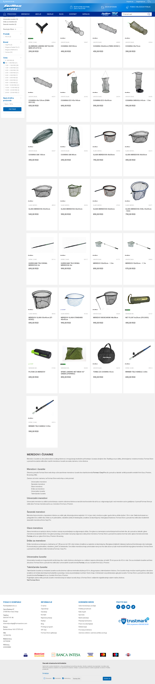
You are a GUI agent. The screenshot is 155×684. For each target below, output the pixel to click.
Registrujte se (140, 1)
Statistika (58, 678)
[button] (137, 14)
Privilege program (47, 643)
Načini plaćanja (84, 634)
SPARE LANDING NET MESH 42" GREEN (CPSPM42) (72, 389)
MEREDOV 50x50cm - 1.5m (103, 280)
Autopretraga (101, 23)
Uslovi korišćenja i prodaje (87, 622)
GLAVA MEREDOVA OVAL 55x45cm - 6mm (138, 227)
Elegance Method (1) (11, 66)
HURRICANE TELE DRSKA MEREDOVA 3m (70, 281)
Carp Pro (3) (8, 61)
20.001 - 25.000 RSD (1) (12, 109)
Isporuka (81, 631)
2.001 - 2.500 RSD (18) (11, 87)
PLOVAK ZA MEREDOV (37, 388)
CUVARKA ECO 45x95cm (102, 117)
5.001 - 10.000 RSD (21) (12, 102)
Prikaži (130, 23)
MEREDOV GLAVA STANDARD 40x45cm (72, 335)
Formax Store (7, 18)
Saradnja (44, 628)
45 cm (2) (8, 53)
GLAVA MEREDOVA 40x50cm (104, 171)
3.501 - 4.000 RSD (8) (11, 94)
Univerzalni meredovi (10, 30)
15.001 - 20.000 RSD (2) (12, 106)
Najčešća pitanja (46, 634)
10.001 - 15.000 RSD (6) (12, 104)
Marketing (67, 678)
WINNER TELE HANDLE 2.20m (136, 388)
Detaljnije (46, 673)
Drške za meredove (10, 38)
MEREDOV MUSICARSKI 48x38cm (105, 334)
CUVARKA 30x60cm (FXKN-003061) (106, 63)
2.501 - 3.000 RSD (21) (11, 89)
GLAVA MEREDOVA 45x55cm (39, 226)
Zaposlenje (44, 625)
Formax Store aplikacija (49, 649)
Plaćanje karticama (85, 637)
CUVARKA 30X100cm (69, 63)
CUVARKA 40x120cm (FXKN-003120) (39, 118)
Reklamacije (83, 643)
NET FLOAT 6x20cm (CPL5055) (137, 334)
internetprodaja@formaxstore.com (15, 640)
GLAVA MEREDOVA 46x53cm (71, 226)
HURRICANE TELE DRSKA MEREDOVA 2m (38, 281)
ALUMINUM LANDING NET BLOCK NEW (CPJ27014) (41, 64)
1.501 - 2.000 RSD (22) (11, 84)
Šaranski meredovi (9, 41)
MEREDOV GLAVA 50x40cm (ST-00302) (40, 335)
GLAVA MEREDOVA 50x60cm (104, 226)
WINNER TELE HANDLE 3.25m (39, 443)
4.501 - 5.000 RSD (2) (11, 99)
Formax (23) (8, 69)
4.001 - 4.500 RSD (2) (11, 97)
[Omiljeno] (149, 2)
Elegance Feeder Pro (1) (12, 64)
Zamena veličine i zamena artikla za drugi (93, 649)
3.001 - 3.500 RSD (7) (11, 92)
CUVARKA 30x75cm (132, 63)
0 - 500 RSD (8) (9, 77)
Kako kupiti (82, 628)
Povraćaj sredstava (85, 646)
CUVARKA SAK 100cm (37, 171)
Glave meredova (9, 33)
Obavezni (49, 678)
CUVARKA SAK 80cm (68, 171)
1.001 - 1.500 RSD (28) (11, 82)
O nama (43, 622)
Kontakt (43, 631)
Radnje (43, 637)
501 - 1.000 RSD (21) (11, 79)
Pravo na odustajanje (86, 640)
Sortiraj (111, 23)
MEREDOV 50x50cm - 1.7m (135, 280)
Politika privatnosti (85, 625)
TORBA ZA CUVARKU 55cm (103, 388)
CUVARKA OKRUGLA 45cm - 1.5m (138, 117)
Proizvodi (15, 18)
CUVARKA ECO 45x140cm (70, 117)
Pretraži (12, 126)
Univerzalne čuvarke (10, 36)
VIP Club (43, 646)
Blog (42, 640)
